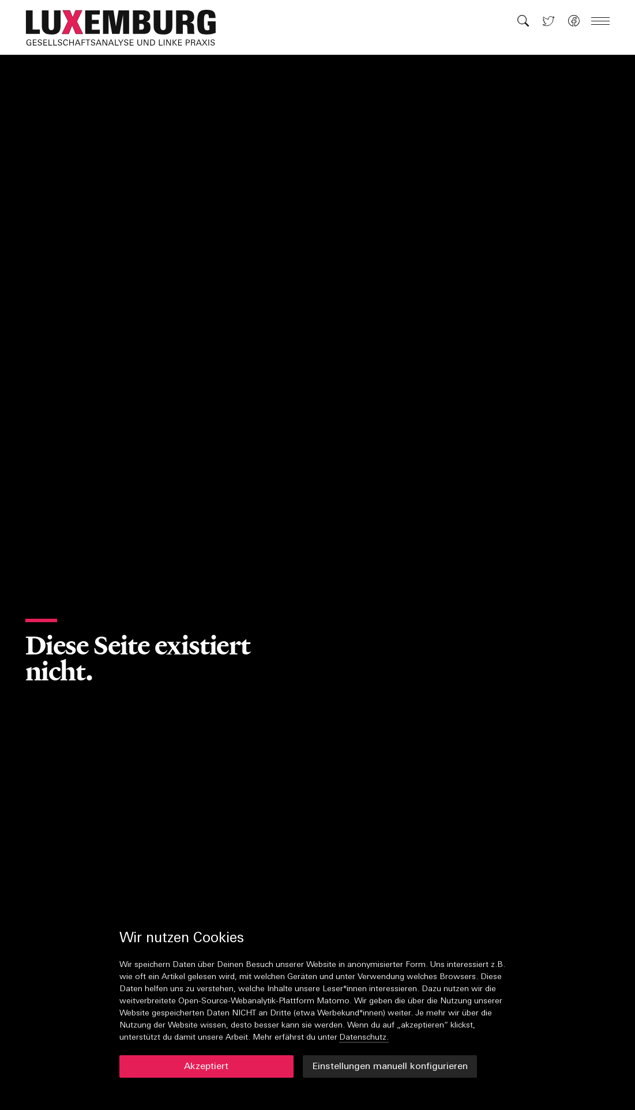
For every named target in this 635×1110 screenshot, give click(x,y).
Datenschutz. (364, 1037)
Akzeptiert (206, 1066)
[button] (126, 27)
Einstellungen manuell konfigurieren (390, 1066)
